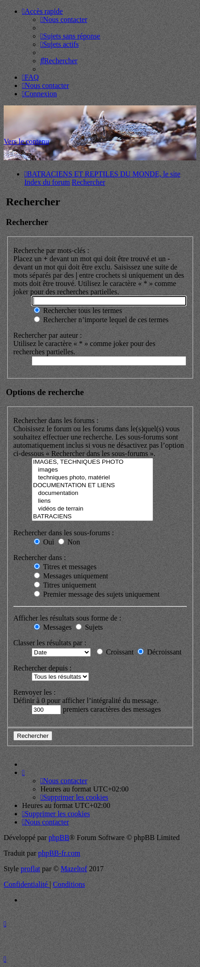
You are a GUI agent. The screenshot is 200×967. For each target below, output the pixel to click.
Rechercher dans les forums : (56, 420)
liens (92, 501)
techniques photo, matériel (92, 478)
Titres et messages (65, 567)
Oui (44, 542)
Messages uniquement (71, 576)
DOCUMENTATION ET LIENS (92, 485)
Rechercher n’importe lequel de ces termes (101, 320)
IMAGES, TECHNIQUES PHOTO (92, 462)
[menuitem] (63, 19)
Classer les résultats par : (49, 643)
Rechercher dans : (39, 557)
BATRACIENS (92, 517)
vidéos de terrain (92, 509)
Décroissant (160, 652)
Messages (53, 627)
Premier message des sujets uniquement (97, 594)
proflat (30, 869)
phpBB (59, 837)
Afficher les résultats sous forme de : (67, 618)
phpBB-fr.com (59, 853)
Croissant (115, 652)
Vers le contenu (26, 141)
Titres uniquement (65, 585)
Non (69, 542)
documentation (92, 493)
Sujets (89, 627)
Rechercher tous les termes (78, 310)
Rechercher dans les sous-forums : (63, 533)
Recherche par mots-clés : (51, 250)
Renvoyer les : (34, 692)
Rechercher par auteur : (47, 335)
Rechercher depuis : (42, 668)
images (92, 470)
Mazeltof (74, 869)
